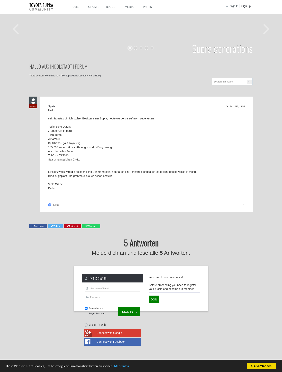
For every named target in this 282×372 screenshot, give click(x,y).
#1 (244, 204)
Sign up (246, 6)
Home (74, 6)
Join (154, 299)
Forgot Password (97, 313)
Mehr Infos (121, 366)
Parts (147, 6)
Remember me (96, 308)
